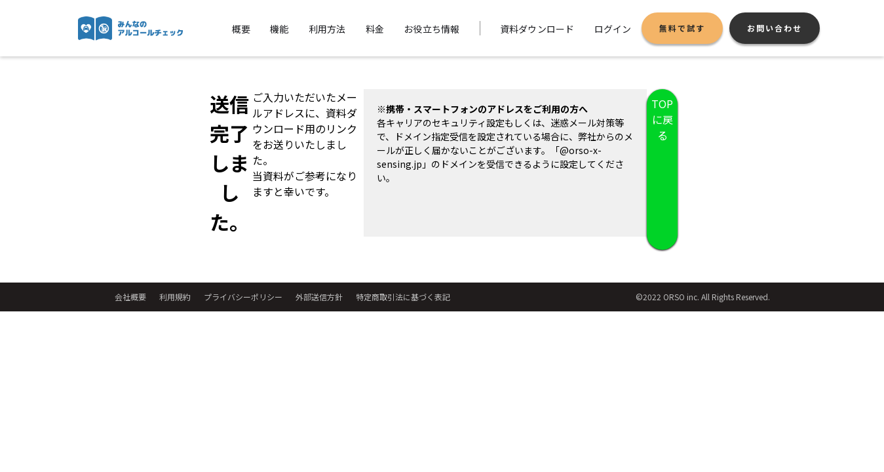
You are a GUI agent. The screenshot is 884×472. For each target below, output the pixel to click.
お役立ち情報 (432, 28)
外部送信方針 (319, 296)
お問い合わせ (774, 27)
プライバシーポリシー (243, 296)
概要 (241, 28)
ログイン (613, 28)
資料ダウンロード (537, 28)
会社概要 (130, 296)
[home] (130, 28)
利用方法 (327, 28)
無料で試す (682, 27)
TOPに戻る (662, 119)
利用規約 (175, 296)
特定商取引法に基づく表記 (403, 296)
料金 (375, 28)
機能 (279, 28)
